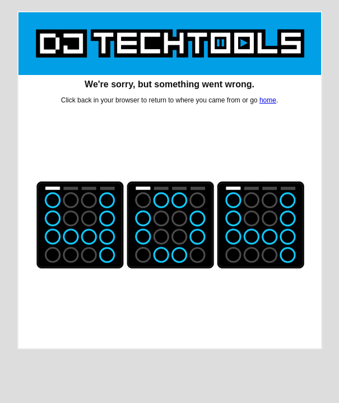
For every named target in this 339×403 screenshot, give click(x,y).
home (267, 100)
